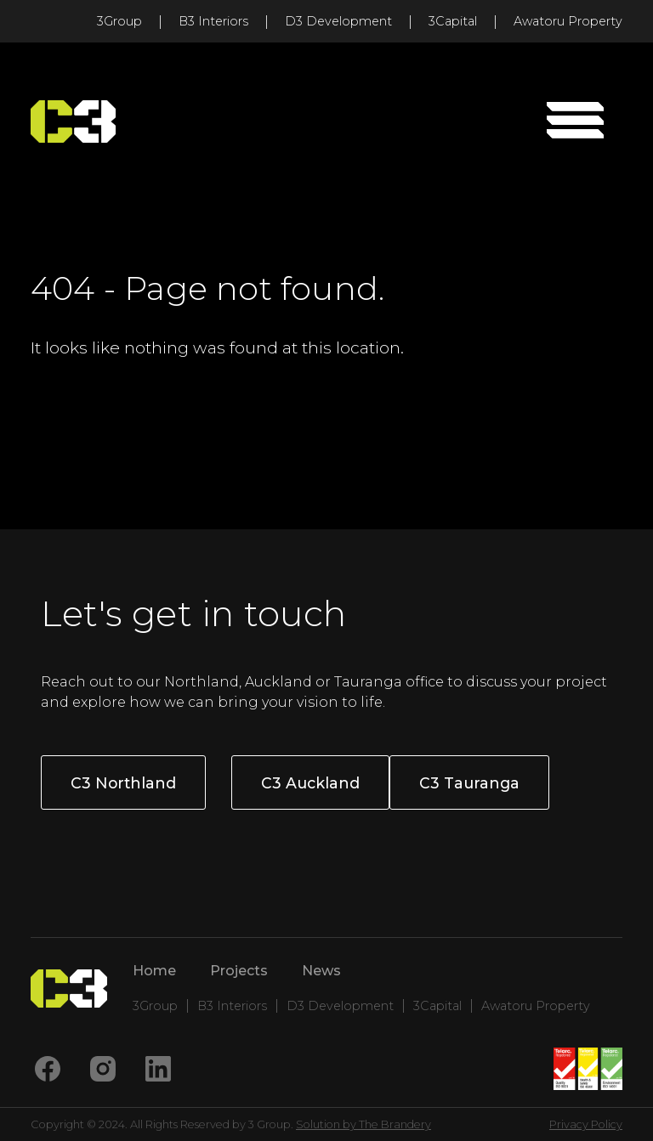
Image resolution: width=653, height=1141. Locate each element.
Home (154, 971)
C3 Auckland (310, 783)
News (321, 971)
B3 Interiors (213, 21)
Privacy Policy (585, 1124)
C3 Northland (123, 783)
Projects (239, 971)
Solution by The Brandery (363, 1124)
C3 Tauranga (469, 783)
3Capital (453, 21)
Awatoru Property (568, 21)
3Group (119, 21)
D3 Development (338, 21)
